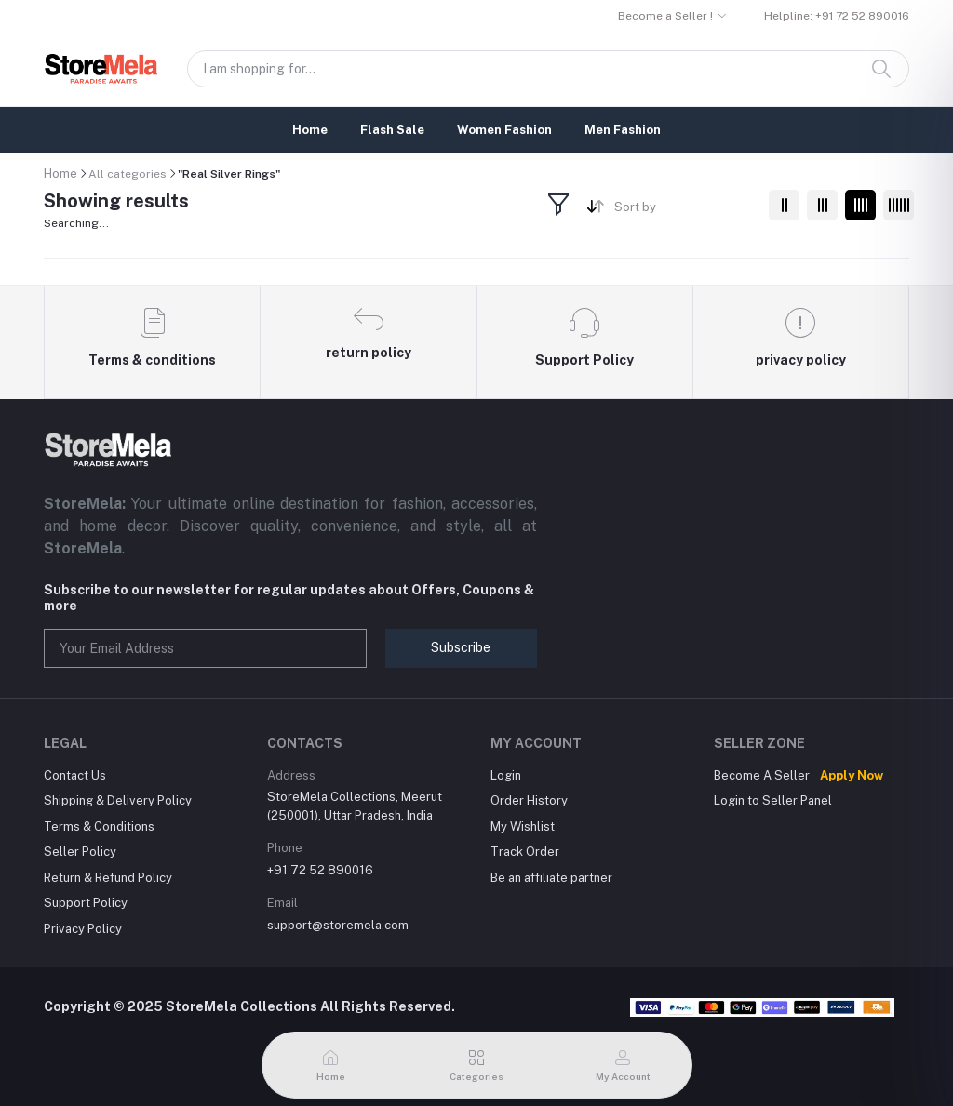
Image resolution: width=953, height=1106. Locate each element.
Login (505, 775)
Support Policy (86, 903)
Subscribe (460, 647)
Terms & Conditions (99, 826)
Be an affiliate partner (551, 878)
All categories (127, 173)
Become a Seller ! (665, 15)
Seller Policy (80, 852)
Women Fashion (504, 130)
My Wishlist (522, 826)
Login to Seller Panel (773, 800)
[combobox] (684, 211)
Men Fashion (622, 130)
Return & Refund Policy (108, 878)
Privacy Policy (83, 929)
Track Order (524, 852)
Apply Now (851, 775)
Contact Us (75, 775)
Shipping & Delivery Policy (118, 800)
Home (310, 130)
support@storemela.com (338, 925)
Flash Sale (392, 130)
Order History (529, 800)
